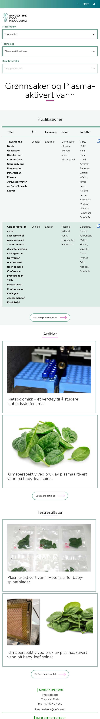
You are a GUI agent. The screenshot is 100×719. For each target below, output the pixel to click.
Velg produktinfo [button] (14, 68)
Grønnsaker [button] (11, 34)
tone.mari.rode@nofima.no (50, 709)
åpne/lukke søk (94, 4)
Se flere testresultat (45, 674)
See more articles (45, 496)
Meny (86, 4)
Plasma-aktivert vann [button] (16, 51)
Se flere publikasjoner (45, 317)
